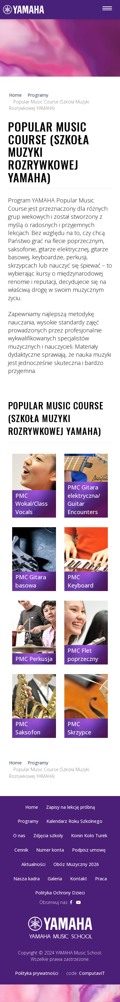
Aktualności (33, 864)
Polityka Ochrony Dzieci (60, 893)
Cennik (21, 850)
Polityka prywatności (36, 973)
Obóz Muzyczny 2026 (76, 864)
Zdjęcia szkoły (48, 835)
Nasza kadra (26, 879)
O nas (19, 835)
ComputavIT (92, 973)
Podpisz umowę (89, 850)
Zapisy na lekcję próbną (70, 807)
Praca (101, 879)
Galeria (55, 879)
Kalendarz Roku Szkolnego (74, 821)
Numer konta (50, 850)
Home (31, 807)
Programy (28, 821)
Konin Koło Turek (89, 835)
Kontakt (78, 879)
